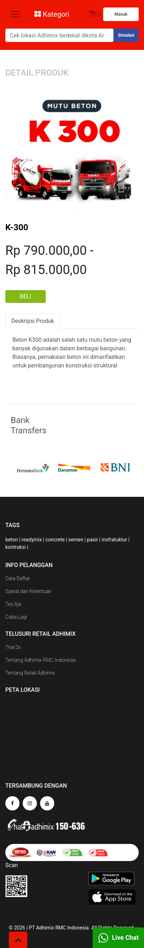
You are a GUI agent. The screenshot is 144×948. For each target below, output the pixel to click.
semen (75, 539)
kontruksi (15, 547)
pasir (92, 539)
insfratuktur (114, 539)
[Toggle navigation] (15, 14)
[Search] (59, 35)
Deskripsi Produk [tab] (32, 321)
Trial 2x (13, 647)
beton (11, 539)
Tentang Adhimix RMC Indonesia (40, 660)
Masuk (121, 14)
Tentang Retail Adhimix (30, 673)
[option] (38, 467)
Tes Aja (13, 604)
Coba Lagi (16, 617)
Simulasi (126, 35)
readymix (32, 539)
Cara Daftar (17, 578)
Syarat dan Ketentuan (28, 591)
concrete (55, 539)
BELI (25, 296)
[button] (18, 940)
